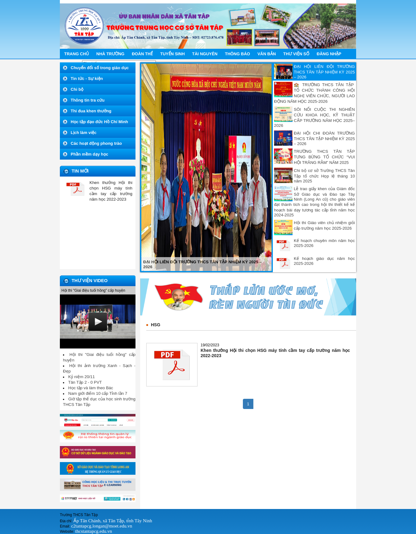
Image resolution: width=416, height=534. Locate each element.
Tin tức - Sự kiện (87, 78)
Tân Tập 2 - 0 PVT (85, 382)
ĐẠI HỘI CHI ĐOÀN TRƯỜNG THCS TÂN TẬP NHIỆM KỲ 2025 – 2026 (324, 138)
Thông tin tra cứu (88, 100)
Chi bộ (77, 89)
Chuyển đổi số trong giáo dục (100, 67)
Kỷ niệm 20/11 (81, 376)
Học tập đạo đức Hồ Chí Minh (99, 121)
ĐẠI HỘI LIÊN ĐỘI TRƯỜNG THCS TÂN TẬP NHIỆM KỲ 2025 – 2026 (324, 71)
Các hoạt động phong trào (96, 143)
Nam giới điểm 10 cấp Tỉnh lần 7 (97, 393)
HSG (155, 324)
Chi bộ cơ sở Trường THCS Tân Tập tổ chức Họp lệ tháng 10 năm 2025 (324, 175)
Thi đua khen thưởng (91, 111)
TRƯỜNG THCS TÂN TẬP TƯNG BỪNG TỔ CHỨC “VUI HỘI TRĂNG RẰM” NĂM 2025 (324, 157)
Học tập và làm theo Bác (90, 388)
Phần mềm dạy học (89, 154)
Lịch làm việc (84, 132)
